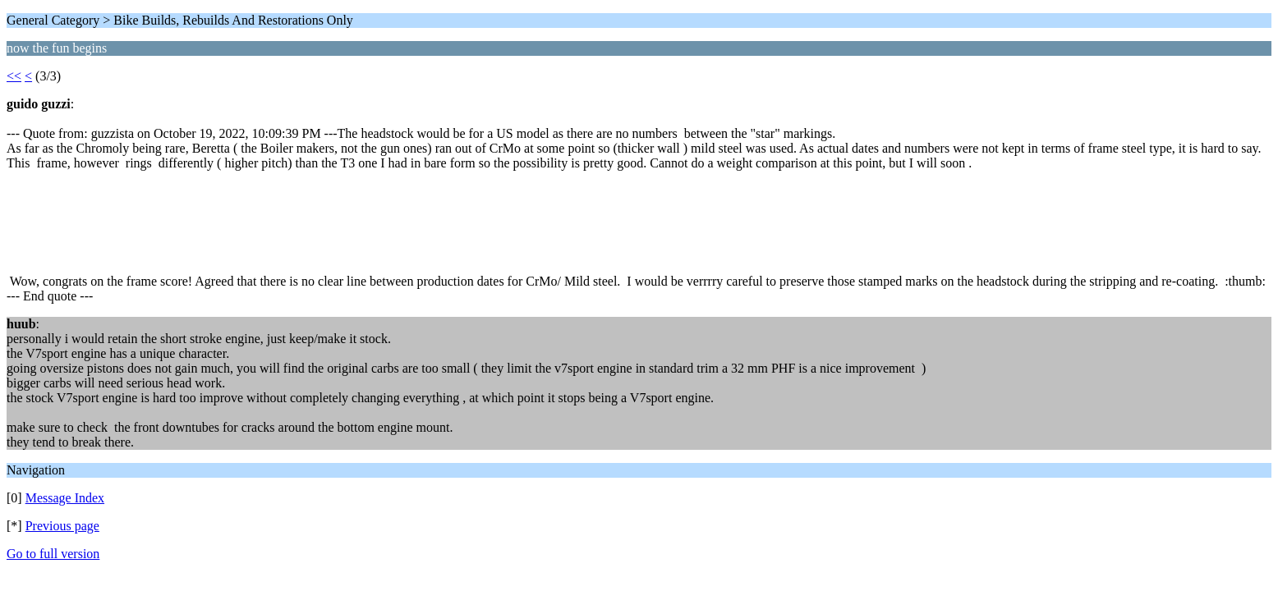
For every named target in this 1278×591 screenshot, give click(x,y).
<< (14, 76)
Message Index (64, 498)
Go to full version (53, 554)
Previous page (62, 526)
